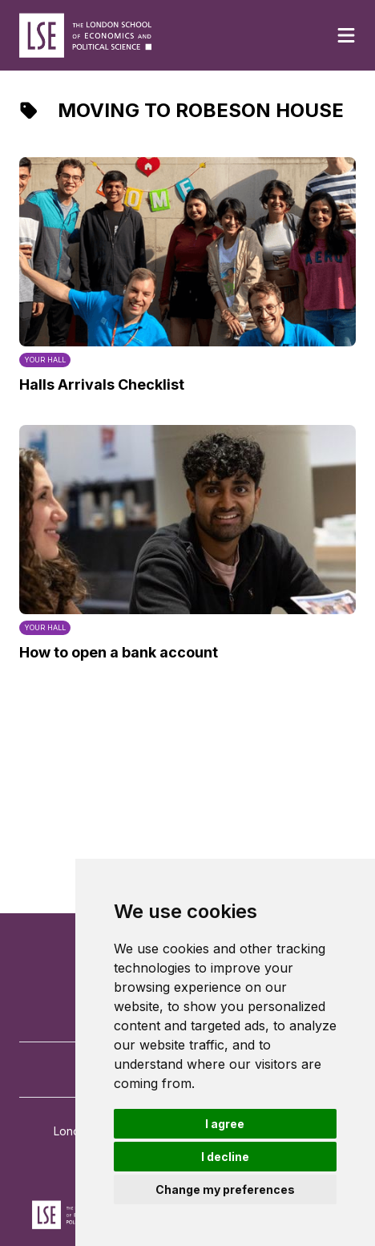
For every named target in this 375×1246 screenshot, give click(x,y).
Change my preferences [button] (225, 1189)
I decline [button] (225, 1156)
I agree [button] (224, 1124)
